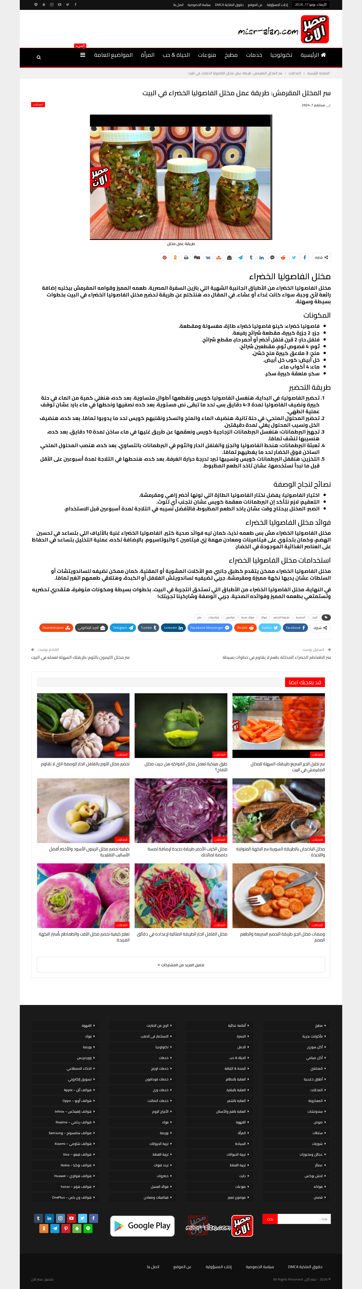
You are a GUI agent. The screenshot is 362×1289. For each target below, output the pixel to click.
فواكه (318, 1186)
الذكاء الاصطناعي (79, 1068)
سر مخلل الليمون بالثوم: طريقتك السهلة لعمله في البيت (80, 657)
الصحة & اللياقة (235, 1068)
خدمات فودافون (157, 1079)
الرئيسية (313, 54)
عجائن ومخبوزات (311, 1154)
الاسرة (241, 1036)
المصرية (300, 617)
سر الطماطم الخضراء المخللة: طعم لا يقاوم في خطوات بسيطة (277, 657)
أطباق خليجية (313, 1079)
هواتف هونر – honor (76, 1186)
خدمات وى (161, 1090)
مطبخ (231, 54)
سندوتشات (315, 1111)
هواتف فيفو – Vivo (77, 1154)
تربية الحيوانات (236, 1154)
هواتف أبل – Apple (78, 1090)
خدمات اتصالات (158, 1100)
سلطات (318, 1133)
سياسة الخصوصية (199, 4)
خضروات (163, 1176)
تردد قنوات (161, 1165)
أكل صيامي (314, 1057)
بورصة (164, 1133)
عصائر (319, 1165)
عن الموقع (255, 4)
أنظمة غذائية (237, 1025)
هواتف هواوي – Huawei (73, 1176)
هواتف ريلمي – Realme (74, 1122)
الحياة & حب (176, 54)
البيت (315, 617)
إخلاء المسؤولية (277, 4)
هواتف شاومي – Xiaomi (73, 1143)
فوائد (264, 617)
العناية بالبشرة (236, 1090)
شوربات (317, 1143)
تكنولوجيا (281, 54)
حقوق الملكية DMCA (229, 4)
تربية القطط (238, 1165)
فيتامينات (213, 617)
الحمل (241, 1047)
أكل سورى (315, 1047)
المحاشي (316, 1068)
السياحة (240, 1143)
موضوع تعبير (237, 1197)
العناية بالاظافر (236, 1079)
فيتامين (230, 617)
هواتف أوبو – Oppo (77, 1100)
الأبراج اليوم (160, 1111)
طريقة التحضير (281, 617)
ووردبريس (84, 1057)
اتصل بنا (178, 4)
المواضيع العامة (113, 54)
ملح (199, 617)
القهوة (241, 1122)
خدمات (254, 54)
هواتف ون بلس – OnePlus (72, 1197)
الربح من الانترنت (157, 1025)
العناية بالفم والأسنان (231, 1111)
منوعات (207, 54)
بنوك (165, 1122)
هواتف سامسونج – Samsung (70, 1133)
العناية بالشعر (236, 1100)
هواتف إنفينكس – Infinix (73, 1111)
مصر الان (37, 1279)
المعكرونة (315, 1100)
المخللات (38, 104)
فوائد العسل (160, 1186)
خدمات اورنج (160, 1068)
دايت (242, 1176)
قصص (318, 1197)
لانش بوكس (314, 1176)
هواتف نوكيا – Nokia (76, 1165)
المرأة (147, 54)
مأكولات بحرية (312, 1036)
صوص (318, 1122)
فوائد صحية (247, 617)
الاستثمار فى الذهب (155, 1036)
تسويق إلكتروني (80, 1079)
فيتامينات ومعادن (156, 1197)
